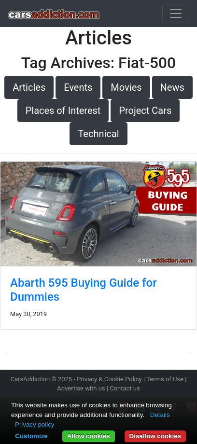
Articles (29, 87)
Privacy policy (34, 424)
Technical (98, 133)
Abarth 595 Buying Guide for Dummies (83, 290)
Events (78, 87)
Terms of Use (164, 379)
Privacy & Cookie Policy (109, 379)
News (172, 87)
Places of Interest (63, 110)
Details (160, 414)
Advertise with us (81, 388)
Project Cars (145, 110)
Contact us (125, 388)
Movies (126, 87)
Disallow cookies (155, 436)
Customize (31, 436)
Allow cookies (88, 436)
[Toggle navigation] (175, 13)
